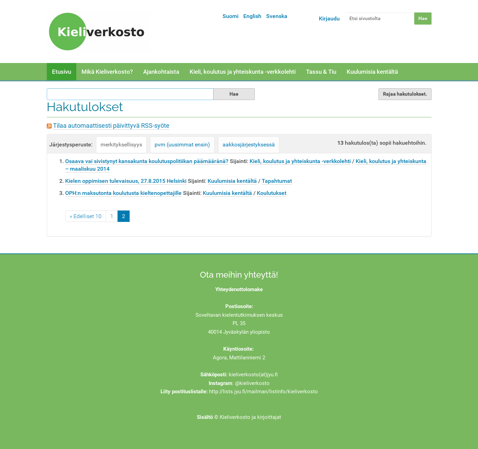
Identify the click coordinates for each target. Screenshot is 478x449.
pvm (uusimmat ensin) (182, 144)
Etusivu (61, 71)
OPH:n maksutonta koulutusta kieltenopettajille (123, 193)
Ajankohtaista (161, 71)
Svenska (276, 16)
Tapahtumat (277, 181)
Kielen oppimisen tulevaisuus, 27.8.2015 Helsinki (125, 181)
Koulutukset (271, 193)
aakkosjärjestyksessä (249, 144)
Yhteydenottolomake (239, 289)
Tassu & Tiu (321, 71)
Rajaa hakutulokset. (405, 94)
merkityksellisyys (121, 144)
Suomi (230, 16)
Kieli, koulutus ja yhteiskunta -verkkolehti (243, 71)
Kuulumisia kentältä (372, 71)
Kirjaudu (329, 18)
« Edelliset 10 (86, 216)
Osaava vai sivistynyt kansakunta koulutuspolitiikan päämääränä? (146, 161)
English (252, 16)
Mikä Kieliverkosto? (107, 71)
